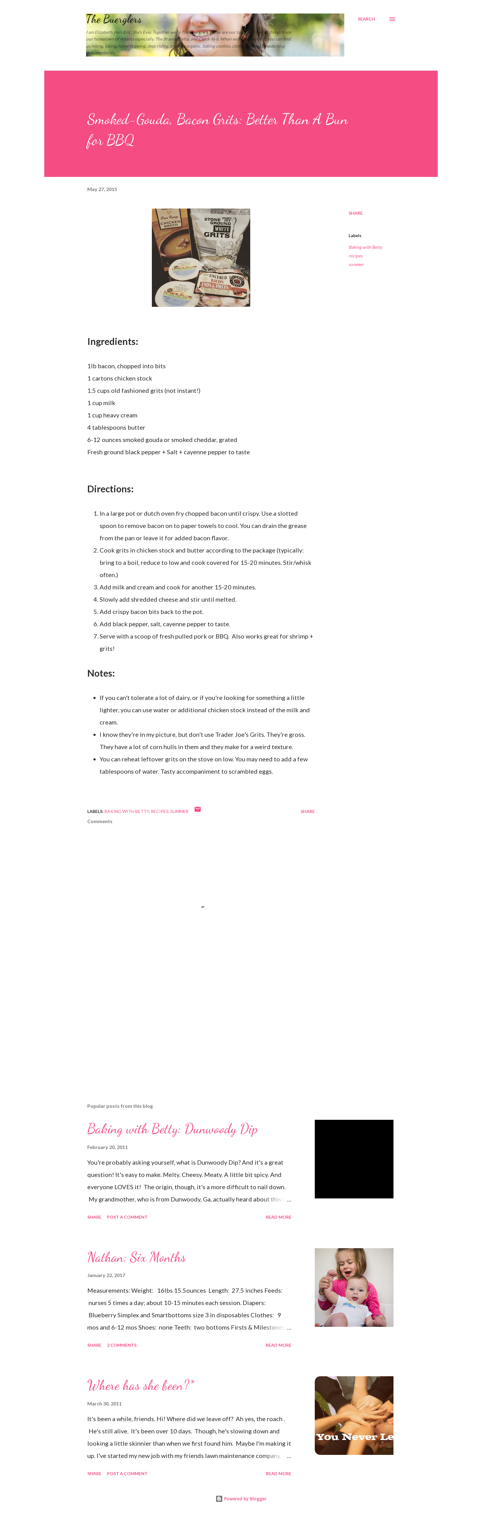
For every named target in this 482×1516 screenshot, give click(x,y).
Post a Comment (127, 1217)
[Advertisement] (191, 1026)
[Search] (366, 19)
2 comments (121, 1345)
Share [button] (356, 213)
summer (356, 264)
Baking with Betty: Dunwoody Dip (172, 1129)
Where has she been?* (140, 1385)
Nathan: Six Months (136, 1257)
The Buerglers (114, 18)
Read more (278, 1217)
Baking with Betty (365, 247)
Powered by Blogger (241, 1499)
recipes (355, 255)
